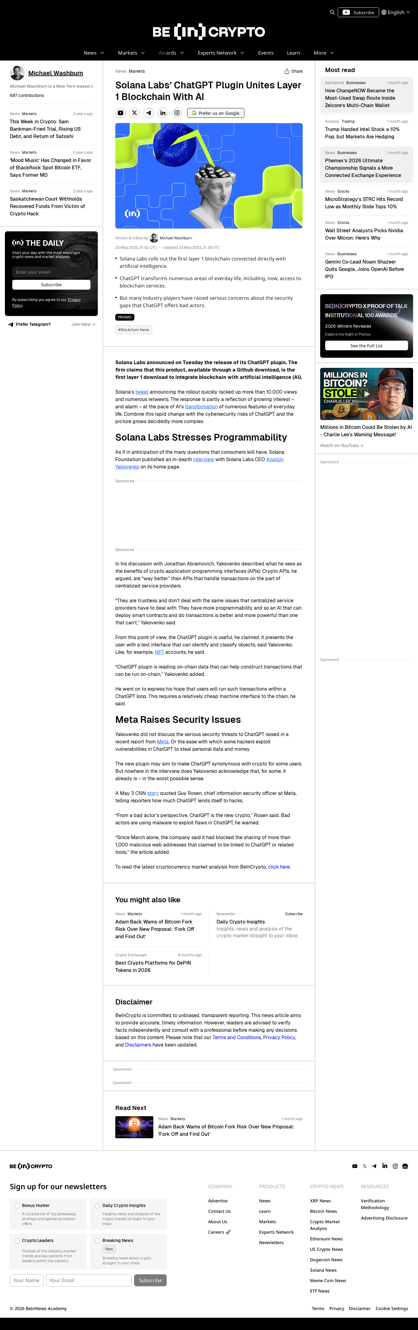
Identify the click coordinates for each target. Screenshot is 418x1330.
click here (279, 867)
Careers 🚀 (219, 1232)
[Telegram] (149, 113)
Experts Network (276, 1232)
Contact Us (219, 1211)
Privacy (336, 1308)
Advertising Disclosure (384, 1218)
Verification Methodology (375, 1204)
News (120, 71)
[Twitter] (134, 113)
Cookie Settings (392, 1308)
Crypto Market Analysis (325, 1225)
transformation (201, 406)
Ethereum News (326, 1239)
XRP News (320, 1201)
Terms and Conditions (237, 1037)
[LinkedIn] (163, 113)
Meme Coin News (328, 1280)
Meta (163, 741)
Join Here (83, 324)
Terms (318, 1308)
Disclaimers (138, 1045)
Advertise (218, 1201)
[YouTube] (120, 113)
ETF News (320, 1291)
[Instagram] (177, 113)
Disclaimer (360, 1308)
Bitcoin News (323, 1211)
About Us (217, 1221)
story (153, 793)
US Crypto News (326, 1249)
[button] (48, 1214)
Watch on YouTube (342, 445)
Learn (265, 1211)
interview (203, 459)
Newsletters (271, 1242)
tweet (141, 392)
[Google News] (405, 1166)
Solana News (323, 1270)
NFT (159, 652)
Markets (137, 71)
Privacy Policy (279, 1037)
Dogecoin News (326, 1260)
